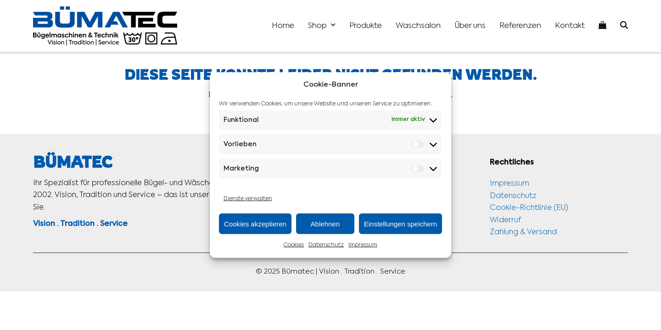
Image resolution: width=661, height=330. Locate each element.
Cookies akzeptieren (255, 224)
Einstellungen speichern (400, 224)
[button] (624, 26)
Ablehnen (325, 224)
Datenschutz (326, 245)
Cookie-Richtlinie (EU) (529, 208)
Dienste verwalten (248, 199)
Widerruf (505, 220)
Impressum (362, 245)
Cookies (294, 245)
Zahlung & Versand (523, 232)
